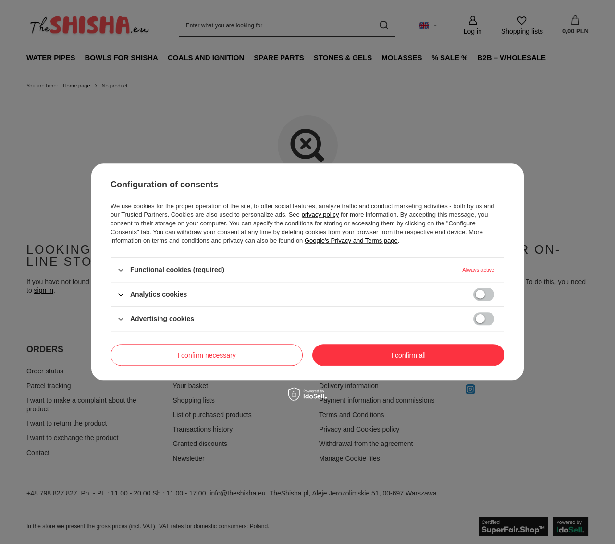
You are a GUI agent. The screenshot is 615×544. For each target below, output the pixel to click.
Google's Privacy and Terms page (351, 240)
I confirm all (408, 355)
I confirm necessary (206, 355)
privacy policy (320, 214)
